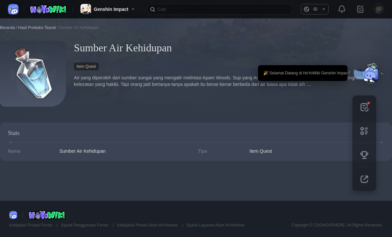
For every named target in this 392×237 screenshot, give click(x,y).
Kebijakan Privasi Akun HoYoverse (148, 225)
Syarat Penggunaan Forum (85, 225)
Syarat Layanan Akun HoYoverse (215, 225)
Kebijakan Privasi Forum (31, 225)
